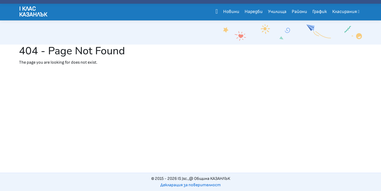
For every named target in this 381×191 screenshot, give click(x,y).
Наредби (254, 11)
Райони (299, 11)
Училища (277, 11)
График (319, 11)
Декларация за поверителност (190, 185)
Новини (231, 11)
